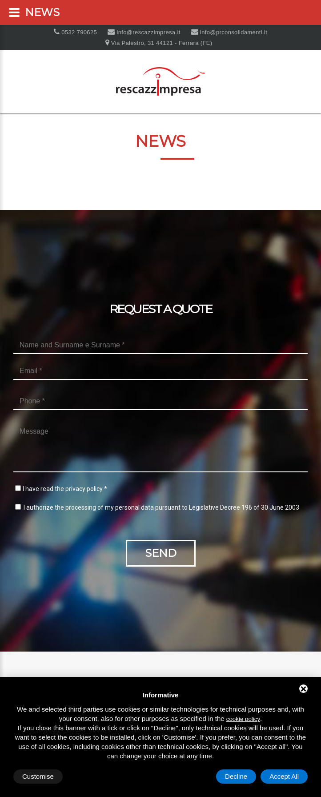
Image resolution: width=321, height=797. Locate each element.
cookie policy (243, 719)
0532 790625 (78, 32)
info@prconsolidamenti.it (232, 32)
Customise (38, 776)
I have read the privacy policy (63, 488)
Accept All (284, 776)
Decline (236, 776)
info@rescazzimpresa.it (147, 32)
